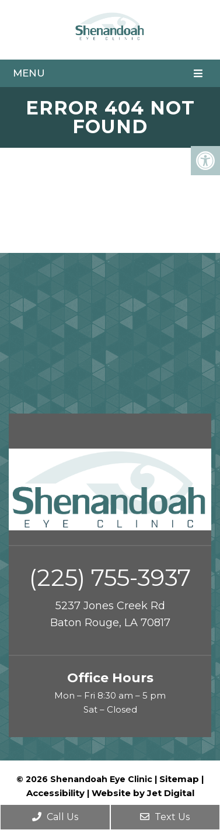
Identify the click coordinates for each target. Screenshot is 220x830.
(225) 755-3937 (110, 578)
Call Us (55, 816)
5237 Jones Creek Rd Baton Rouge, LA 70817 (110, 614)
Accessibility (55, 792)
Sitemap (179, 778)
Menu (29, 73)
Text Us (165, 816)
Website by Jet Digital (143, 792)
